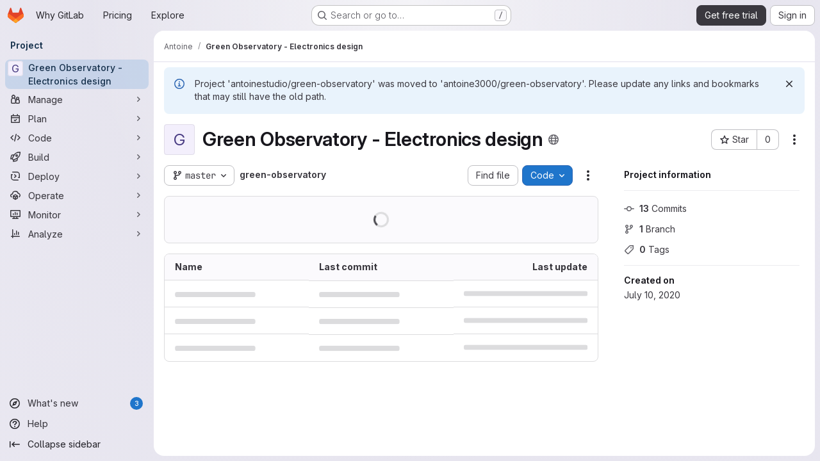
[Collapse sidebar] (77, 444)
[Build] (77, 157)
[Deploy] (77, 176)
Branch (649, 228)
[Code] (77, 138)
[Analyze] (77, 234)
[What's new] (77, 403)
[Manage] (77, 99)
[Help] (77, 424)
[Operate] (77, 195)
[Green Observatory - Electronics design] (77, 74)
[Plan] (77, 118)
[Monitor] (77, 214)
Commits (655, 208)
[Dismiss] (789, 84)
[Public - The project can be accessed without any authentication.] (553, 139)
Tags (646, 249)
